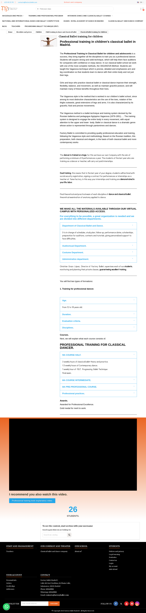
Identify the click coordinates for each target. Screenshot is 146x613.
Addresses (10, 589)
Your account (14, 575)
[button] (143, 9)
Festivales (112, 557)
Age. (64, 300)
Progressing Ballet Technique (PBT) (42, 26)
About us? (78, 551)
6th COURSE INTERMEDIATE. (76, 380)
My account (113, 566)
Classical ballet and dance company (125, 21)
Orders (9, 583)
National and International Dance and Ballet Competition (30, 21)
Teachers (15, 26)
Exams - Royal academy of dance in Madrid (84, 21)
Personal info (11, 580)
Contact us (113, 560)
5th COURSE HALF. (71, 355)
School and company (73, 2)
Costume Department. (73, 252)
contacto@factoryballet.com (57, 595)
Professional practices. (73, 393)
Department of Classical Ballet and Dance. (82, 226)
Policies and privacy (116, 551)
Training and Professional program (45, 16)
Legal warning (114, 554)
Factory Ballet (14, 9)
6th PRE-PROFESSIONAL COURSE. (79, 387)
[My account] (140, 9)
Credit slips (10, 586)
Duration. (66, 314)
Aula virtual (113, 569)
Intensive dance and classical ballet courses (90, 15)
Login (111, 563)
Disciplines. (68, 328)
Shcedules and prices (13, 15)
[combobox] (74, 9)
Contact (45, 575)
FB (4, 9)
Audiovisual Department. (74, 246)
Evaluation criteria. (71, 321)
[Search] (57, 535)
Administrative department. (75, 259)
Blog (4, 26)
